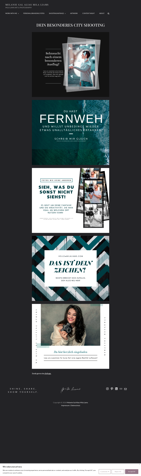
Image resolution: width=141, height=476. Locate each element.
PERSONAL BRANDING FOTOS (33, 13)
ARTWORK (74, 13)
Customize (103, 471)
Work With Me (12, 13)
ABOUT (101, 13)
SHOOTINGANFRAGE (57, 13)
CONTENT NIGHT (88, 13)
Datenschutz (75, 405)
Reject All (118, 471)
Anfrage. (47, 373)
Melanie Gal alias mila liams (27, 4)
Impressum (65, 405)
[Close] (139, 464)
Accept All (131, 471)
